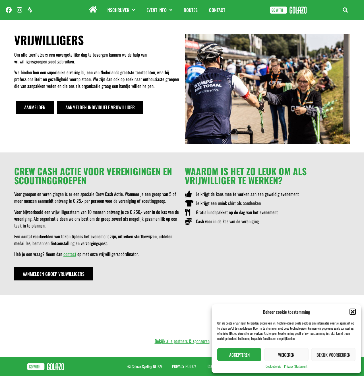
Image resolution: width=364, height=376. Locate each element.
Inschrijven (120, 10)
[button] (352, 312)
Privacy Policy (184, 366)
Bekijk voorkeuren (333, 355)
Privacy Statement (295, 366)
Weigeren (286, 355)
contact (69, 254)
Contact (217, 10)
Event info (159, 10)
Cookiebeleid (273, 366)
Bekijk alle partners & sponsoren (182, 341)
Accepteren (239, 355)
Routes (191, 10)
